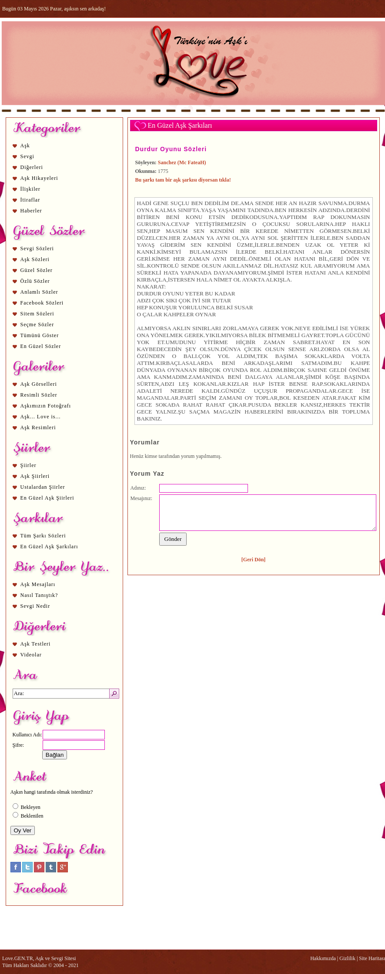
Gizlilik (347, 958)
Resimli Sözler (38, 395)
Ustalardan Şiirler (42, 487)
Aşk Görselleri (38, 384)
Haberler (31, 211)
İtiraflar (30, 200)
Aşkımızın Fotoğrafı (45, 406)
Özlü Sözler (35, 281)
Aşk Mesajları (38, 584)
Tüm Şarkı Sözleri (43, 536)
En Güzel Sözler (40, 346)
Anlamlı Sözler (39, 292)
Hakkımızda (323, 958)
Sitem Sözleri (37, 314)
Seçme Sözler (37, 324)
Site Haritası (372, 958)
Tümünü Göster (39, 335)
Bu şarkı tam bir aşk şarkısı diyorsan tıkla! (183, 180)
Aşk (25, 145)
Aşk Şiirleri (35, 476)
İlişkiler (30, 189)
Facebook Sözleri (42, 303)
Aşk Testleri (35, 644)
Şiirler (28, 465)
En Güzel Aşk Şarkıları (49, 546)
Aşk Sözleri (35, 259)
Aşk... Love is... (40, 417)
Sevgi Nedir (35, 606)
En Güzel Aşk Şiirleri (47, 498)
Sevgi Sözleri (37, 248)
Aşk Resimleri (38, 427)
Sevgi (27, 156)
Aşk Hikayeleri (39, 178)
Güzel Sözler (36, 270)
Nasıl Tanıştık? (39, 595)
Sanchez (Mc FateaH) (182, 162)
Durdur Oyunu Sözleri (171, 149)
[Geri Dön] (253, 560)
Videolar (31, 655)
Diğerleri (31, 167)
